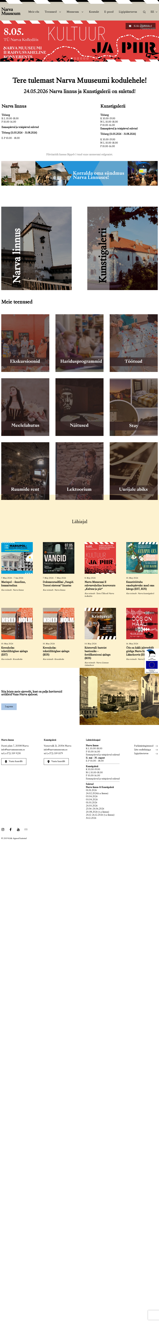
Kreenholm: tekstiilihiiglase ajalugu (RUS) (56, 651)
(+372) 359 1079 (55, 754)
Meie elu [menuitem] (33, 12)
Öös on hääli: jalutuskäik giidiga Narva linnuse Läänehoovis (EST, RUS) (140, 651)
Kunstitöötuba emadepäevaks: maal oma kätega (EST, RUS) (140, 585)
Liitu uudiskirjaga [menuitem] (142, 750)
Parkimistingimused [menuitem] (143, 746)
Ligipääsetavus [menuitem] (128, 12)
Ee (152, 12)
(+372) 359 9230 (12, 754)
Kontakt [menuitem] (94, 12)
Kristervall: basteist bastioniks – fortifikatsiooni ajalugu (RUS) (97, 653)
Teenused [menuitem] (51, 12)
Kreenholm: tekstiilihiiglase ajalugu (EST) (14, 651)
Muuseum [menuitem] (73, 12)
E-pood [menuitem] (108, 12)
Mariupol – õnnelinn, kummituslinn (13, 584)
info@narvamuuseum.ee (13, 750)
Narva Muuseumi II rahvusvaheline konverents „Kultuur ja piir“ (100, 585)
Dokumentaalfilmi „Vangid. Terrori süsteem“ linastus (58, 584)
